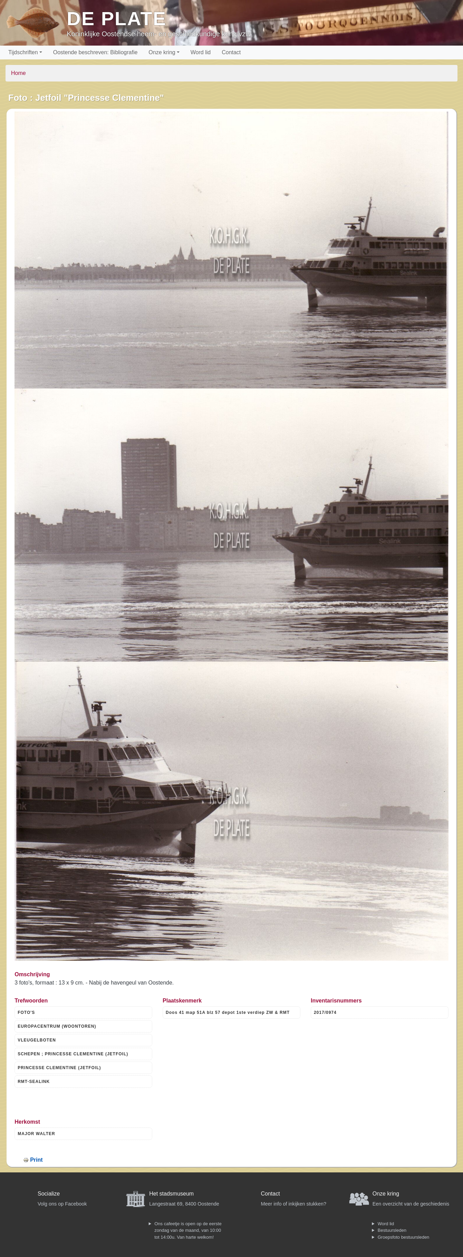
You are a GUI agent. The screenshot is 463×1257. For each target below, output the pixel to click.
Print (36, 1160)
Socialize (49, 1194)
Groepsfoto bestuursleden (404, 1237)
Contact (231, 52)
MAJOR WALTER (36, 1133)
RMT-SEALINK (34, 1081)
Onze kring (161, 52)
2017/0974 (325, 1012)
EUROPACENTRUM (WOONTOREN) (57, 1026)
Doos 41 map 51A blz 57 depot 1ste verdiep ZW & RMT (228, 1012)
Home (18, 73)
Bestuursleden (392, 1230)
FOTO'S (26, 1012)
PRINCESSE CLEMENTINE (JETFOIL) (59, 1067)
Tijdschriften (23, 52)
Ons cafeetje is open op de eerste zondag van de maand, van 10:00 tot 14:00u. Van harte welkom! (187, 1230)
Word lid (201, 52)
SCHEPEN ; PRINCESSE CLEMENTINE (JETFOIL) (73, 1054)
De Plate (116, 18)
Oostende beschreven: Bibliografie (95, 52)
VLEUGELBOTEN (37, 1040)
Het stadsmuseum (171, 1194)
